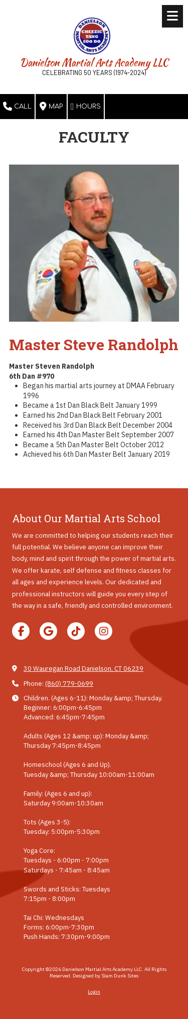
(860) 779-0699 (69, 683)
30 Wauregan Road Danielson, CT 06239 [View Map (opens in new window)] (83, 668)
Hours (86, 106)
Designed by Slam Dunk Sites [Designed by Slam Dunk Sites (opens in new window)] (105, 975)
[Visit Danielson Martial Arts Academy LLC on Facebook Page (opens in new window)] (21, 631)
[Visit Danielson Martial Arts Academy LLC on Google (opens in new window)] (48, 631)
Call (17, 106)
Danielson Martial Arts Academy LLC (94, 62)
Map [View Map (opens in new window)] (51, 106)
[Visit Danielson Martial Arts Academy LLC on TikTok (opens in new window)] (76, 631)
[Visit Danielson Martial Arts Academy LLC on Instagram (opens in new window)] (103, 631)
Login (94, 991)
